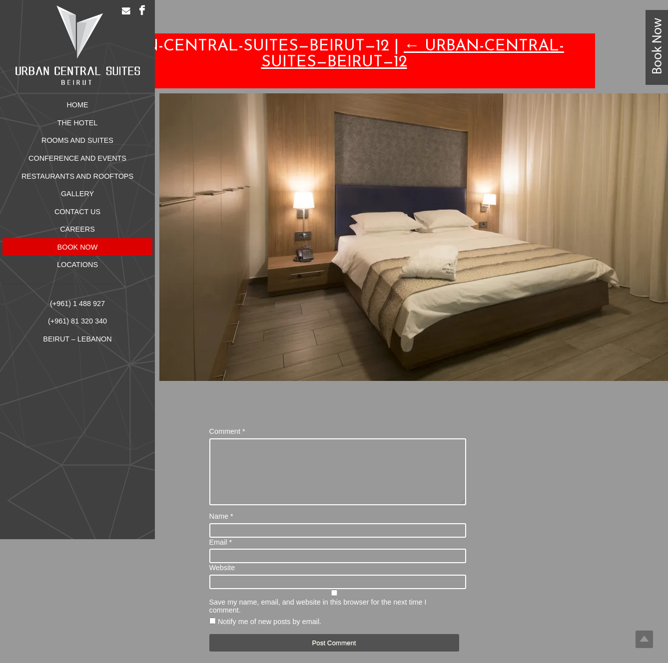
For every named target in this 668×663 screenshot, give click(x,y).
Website (222, 580)
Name (221, 528)
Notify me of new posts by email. (269, 634)
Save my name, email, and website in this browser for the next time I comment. (318, 618)
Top (644, 639)
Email (220, 554)
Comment (227, 431)
